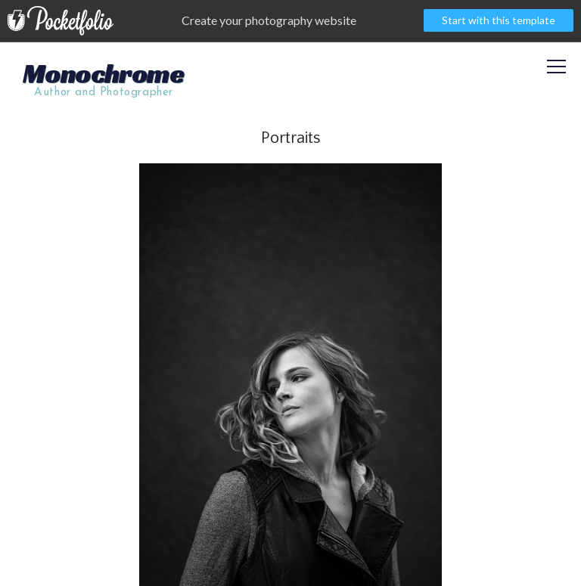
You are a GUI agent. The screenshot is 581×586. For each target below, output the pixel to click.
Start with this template (498, 20)
